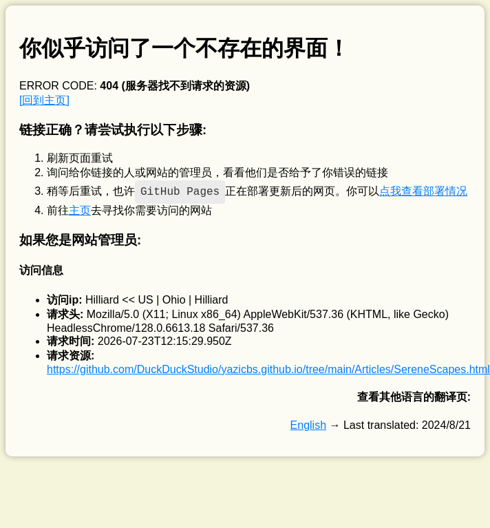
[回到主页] (44, 100)
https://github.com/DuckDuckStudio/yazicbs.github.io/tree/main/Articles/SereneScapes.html (268, 369)
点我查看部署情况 (423, 191)
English (308, 425)
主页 (80, 210)
